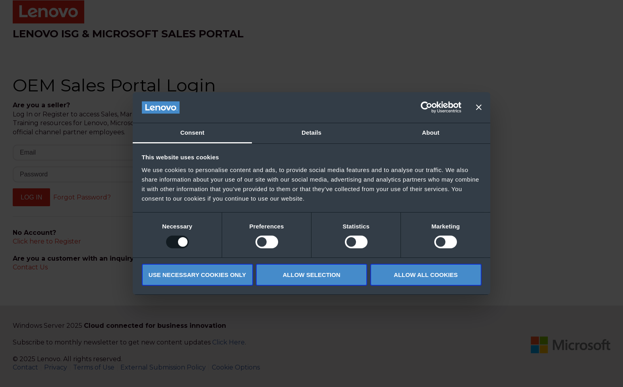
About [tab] (430, 132)
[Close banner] (479, 107)
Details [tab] (311, 132)
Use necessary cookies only (197, 274)
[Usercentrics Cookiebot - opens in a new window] (426, 107)
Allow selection (312, 274)
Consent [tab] (192, 132)
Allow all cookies (426, 274)
